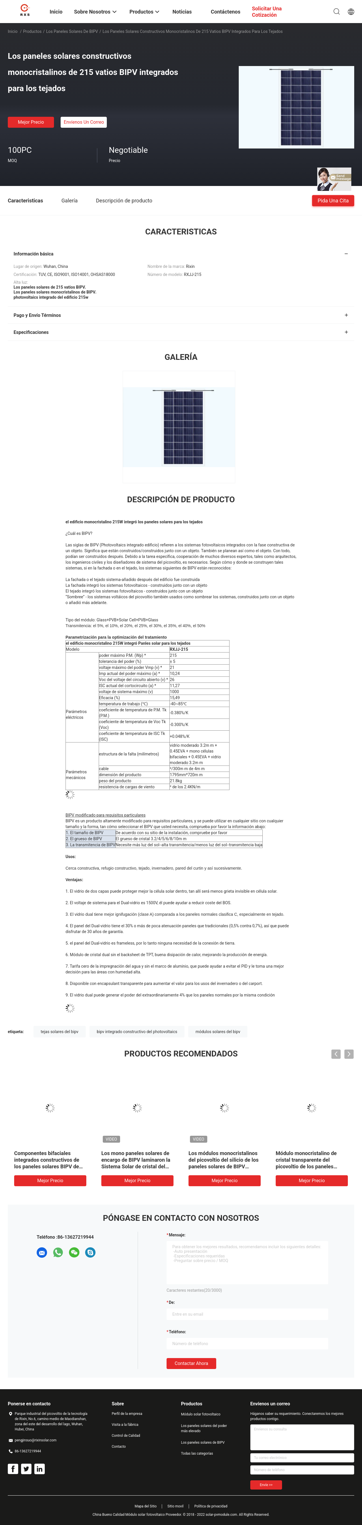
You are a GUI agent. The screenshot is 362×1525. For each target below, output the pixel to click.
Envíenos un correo (84, 122)
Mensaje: (177, 1235)
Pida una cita (333, 200)
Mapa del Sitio (146, 1506)
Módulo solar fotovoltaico (201, 1414)
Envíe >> (266, 1485)
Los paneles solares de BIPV (72, 31)
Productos (32, 31)
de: (172, 1302)
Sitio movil (175, 1506)
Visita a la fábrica (125, 1425)
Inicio (13, 31)
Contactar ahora (191, 1363)
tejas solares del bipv (60, 1031)
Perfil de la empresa (127, 1414)
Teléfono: (177, 1332)
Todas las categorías (197, 1453)
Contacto (119, 1447)
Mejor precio (31, 122)
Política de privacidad (210, 1506)
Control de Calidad (126, 1436)
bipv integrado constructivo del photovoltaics (137, 1031)
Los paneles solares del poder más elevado (204, 1428)
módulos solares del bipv (217, 1031)
